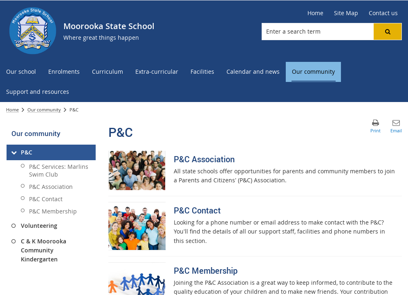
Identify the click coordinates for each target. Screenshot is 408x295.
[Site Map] (346, 13)
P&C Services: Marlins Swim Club (58, 170)
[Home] (315, 13)
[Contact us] (383, 13)
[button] (387, 31)
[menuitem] (21, 72)
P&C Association (51, 187)
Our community (44, 110)
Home (12, 110)
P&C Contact (46, 199)
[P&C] (14, 152)
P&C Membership (53, 211)
